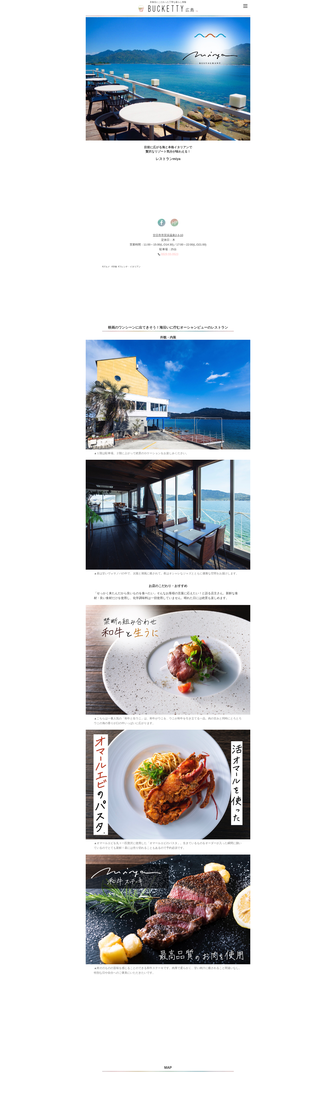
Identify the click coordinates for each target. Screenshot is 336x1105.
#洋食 (114, 266)
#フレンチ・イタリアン (129, 266)
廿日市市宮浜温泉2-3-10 (168, 235)
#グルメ (106, 266)
